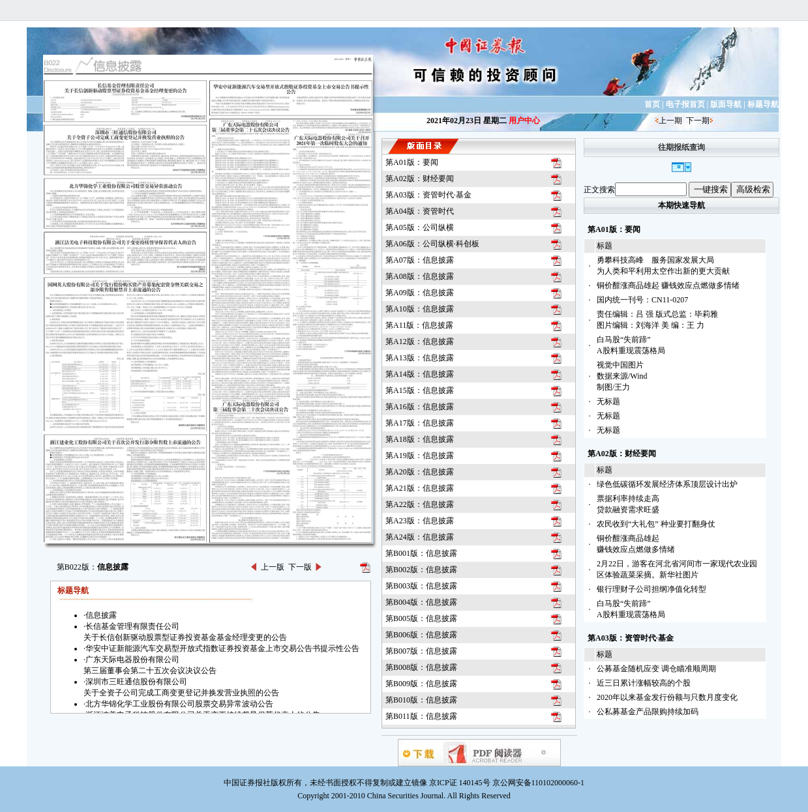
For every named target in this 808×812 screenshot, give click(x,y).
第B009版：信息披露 (421, 683)
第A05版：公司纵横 (419, 227)
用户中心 (524, 120)
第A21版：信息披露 (419, 488)
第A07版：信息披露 (419, 260)
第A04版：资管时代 (419, 211)
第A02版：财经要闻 (419, 178)
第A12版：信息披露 (419, 341)
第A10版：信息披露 (419, 308)
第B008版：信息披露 (421, 667)
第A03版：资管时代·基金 (428, 194)
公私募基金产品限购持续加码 (647, 711)
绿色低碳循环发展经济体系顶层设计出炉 (667, 484)
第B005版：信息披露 (421, 618)
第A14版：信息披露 (419, 374)
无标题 (608, 401)
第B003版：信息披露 (421, 585)
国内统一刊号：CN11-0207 (642, 299)
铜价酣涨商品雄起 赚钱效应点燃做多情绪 (668, 285)
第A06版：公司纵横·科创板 (432, 243)
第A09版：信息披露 (419, 292)
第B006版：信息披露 (421, 634)
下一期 (698, 120)
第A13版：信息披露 (419, 357)
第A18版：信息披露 (419, 439)
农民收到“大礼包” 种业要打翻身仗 (656, 524)
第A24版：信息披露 (419, 537)
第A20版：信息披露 (419, 471)
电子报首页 (685, 104)
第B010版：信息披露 (421, 699)
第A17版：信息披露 (419, 423)
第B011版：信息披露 (421, 716)
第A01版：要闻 (411, 162)
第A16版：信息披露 (419, 406)
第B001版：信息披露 (421, 553)
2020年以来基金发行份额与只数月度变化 (667, 697)
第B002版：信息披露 (421, 569)
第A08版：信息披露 (419, 276)
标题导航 (763, 104)
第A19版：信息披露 (419, 455)
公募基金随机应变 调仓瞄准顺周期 (656, 668)
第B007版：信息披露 (421, 651)
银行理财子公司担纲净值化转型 (651, 589)
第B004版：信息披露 (421, 602)
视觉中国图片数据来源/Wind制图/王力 (622, 376)
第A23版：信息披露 (419, 520)
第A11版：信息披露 (419, 325)
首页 (652, 104)
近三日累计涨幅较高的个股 (644, 683)
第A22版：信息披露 (419, 504)
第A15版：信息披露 (419, 390)
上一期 (670, 120)
